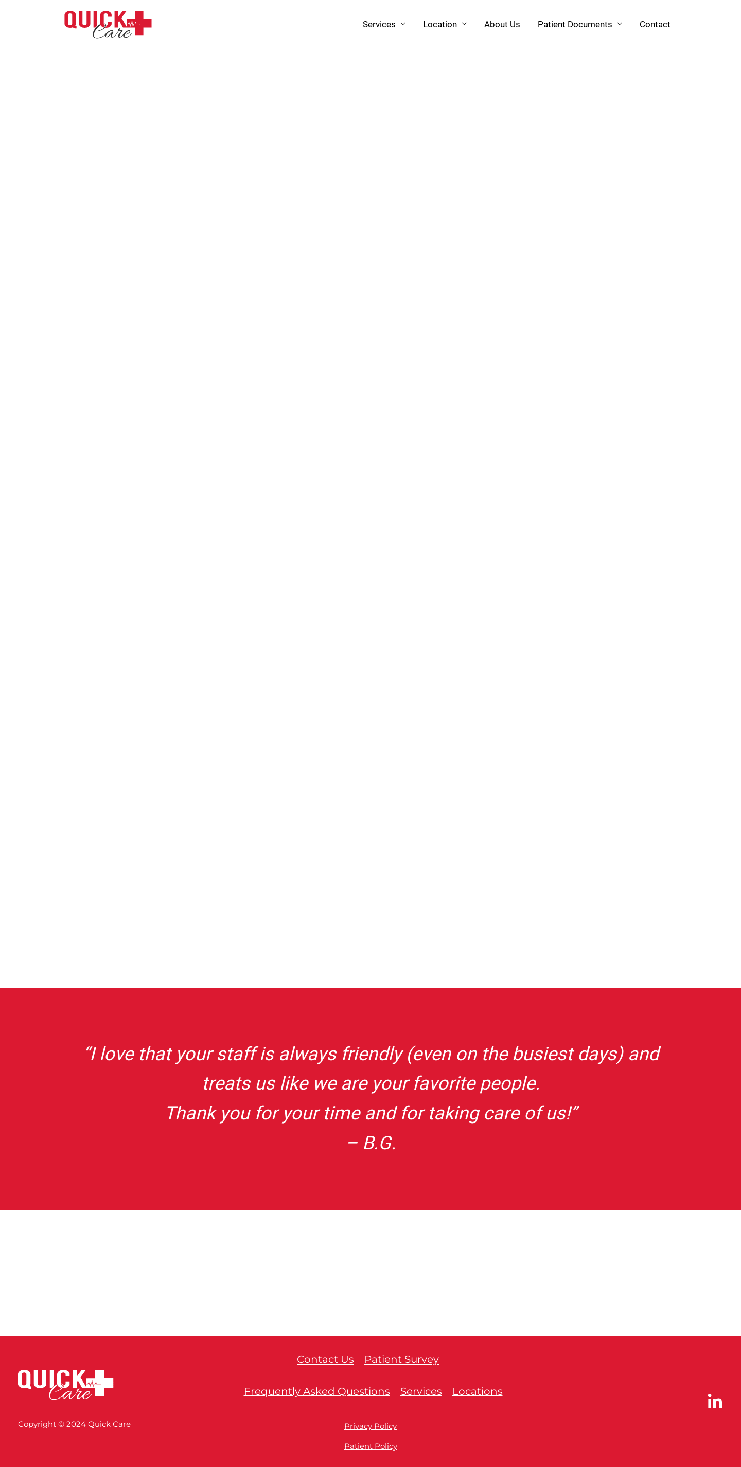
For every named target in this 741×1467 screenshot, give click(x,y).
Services (379, 24)
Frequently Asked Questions (317, 1391)
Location (440, 24)
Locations (477, 1391)
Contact (655, 24)
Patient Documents (575, 24)
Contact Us (325, 1359)
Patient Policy (370, 1446)
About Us (502, 24)
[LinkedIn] (715, 1402)
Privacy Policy (370, 1426)
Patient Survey (401, 1359)
